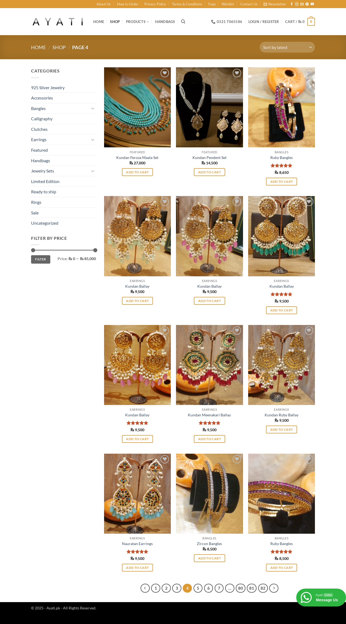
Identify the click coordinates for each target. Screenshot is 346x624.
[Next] (273, 588)
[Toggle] (92, 108)
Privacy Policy (155, 4)
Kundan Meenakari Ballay (209, 415)
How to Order (127, 4)
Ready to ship (43, 191)
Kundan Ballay (137, 286)
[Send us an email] (302, 4)
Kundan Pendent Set (209, 157)
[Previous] (145, 588)
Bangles (38, 108)
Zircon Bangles (209, 543)
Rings (36, 202)
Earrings (38, 139)
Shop (115, 21)
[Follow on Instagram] (296, 4)
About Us (104, 4)
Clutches (39, 129)
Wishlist (228, 4)
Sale (35, 212)
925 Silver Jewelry (48, 87)
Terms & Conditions (187, 4)
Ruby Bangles (281, 157)
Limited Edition (45, 181)
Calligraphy (41, 118)
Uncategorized (44, 222)
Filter (40, 259)
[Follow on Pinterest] (307, 4)
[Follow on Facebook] (291, 4)
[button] (275, 4)
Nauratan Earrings (137, 543)
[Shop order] (287, 47)
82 (263, 588)
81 (251, 588)
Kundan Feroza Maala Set (137, 157)
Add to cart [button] (137, 172)
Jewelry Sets (42, 170)
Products (137, 21)
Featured (39, 149)
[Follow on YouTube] (312, 4)
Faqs (212, 4)
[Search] (183, 21)
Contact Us (249, 4)
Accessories (42, 97)
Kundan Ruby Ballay (281, 415)
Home (98, 21)
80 (240, 588)
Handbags (165, 21)
